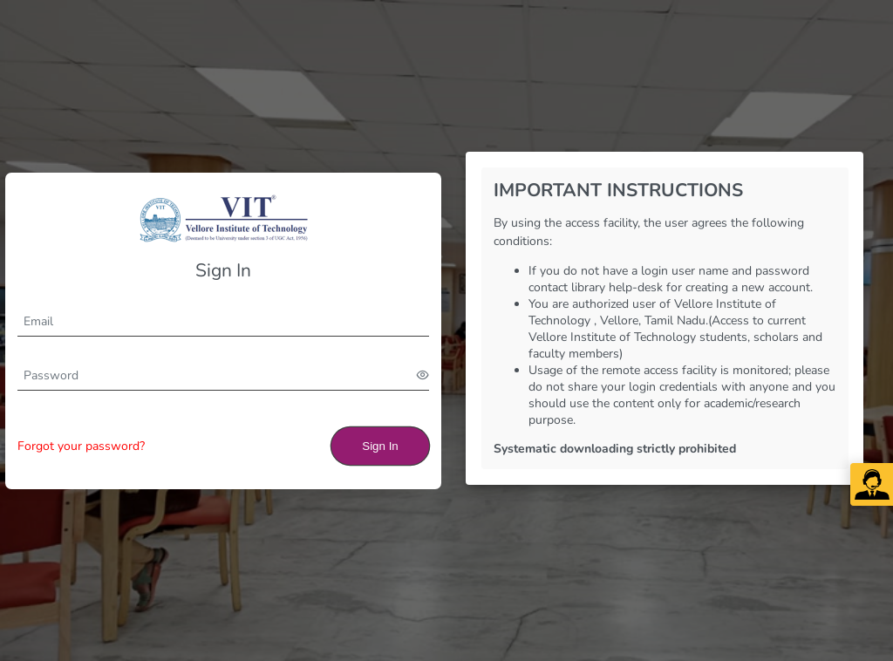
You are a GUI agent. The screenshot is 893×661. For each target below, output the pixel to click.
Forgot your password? (81, 446)
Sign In (380, 446)
